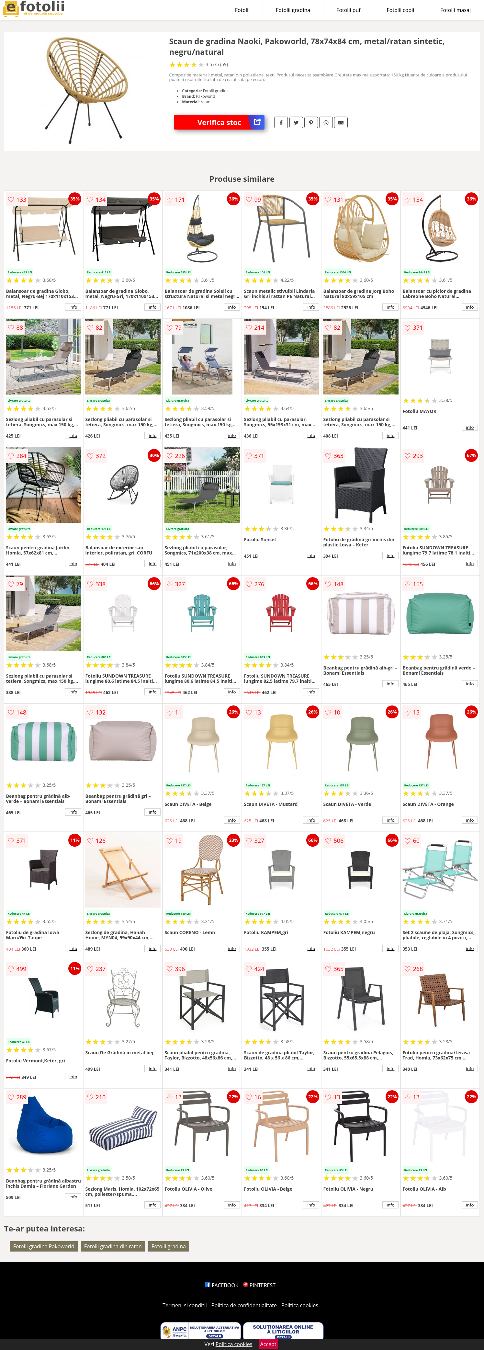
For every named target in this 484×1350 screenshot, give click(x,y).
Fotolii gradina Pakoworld (43, 1246)
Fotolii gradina (293, 10)
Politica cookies (299, 1305)
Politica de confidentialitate (244, 1305)
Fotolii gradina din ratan (113, 1246)
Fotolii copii (400, 10)
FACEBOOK (222, 1285)
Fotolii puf (348, 10)
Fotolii (242, 10)
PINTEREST (259, 1285)
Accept (268, 1344)
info (73, 307)
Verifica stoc (231, 122)
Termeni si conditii (185, 1305)
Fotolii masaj (455, 10)
